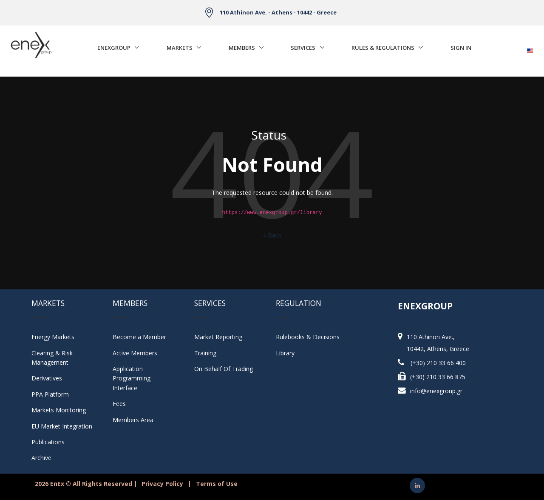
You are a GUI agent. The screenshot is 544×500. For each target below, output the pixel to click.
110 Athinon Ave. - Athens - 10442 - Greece (278, 12)
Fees (119, 404)
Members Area (133, 420)
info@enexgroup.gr (436, 391)
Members (242, 47)
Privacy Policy (162, 484)
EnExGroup (113, 47)
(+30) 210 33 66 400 (438, 363)
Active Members (135, 353)
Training (205, 353)
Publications (48, 442)
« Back (272, 235)
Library (285, 353)
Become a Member (139, 337)
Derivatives (46, 378)
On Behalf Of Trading (223, 369)
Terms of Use (217, 484)
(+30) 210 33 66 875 (437, 377)
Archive (41, 458)
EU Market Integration (61, 426)
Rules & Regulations (382, 47)
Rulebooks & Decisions (308, 337)
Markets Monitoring (58, 410)
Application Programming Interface (136, 378)
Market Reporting (218, 337)
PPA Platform (50, 394)
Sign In (460, 47)
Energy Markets (52, 337)
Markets (180, 47)
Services (303, 47)
